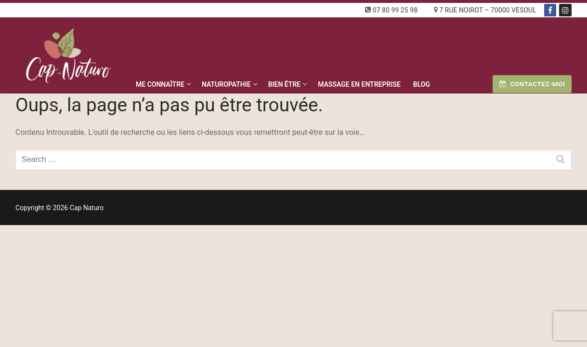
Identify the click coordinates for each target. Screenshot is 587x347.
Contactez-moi (532, 84)
